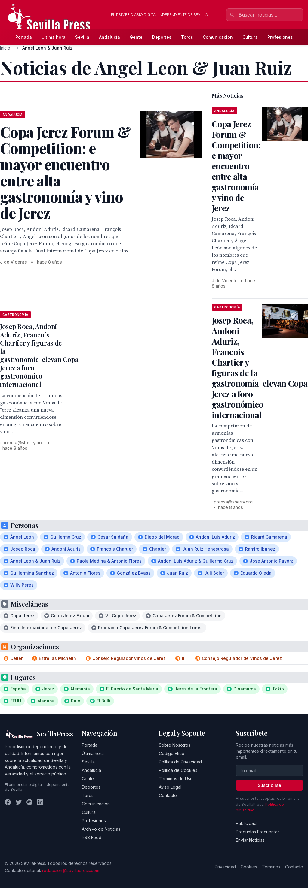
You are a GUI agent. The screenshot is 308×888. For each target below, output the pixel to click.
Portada (23, 37)
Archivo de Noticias (101, 829)
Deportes (161, 37)
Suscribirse (269, 785)
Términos (271, 866)
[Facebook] (8, 802)
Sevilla (82, 37)
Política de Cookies (178, 770)
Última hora (54, 37)
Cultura (250, 37)
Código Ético (171, 753)
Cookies (249, 866)
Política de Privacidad (180, 761)
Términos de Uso (176, 778)
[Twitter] (19, 802)
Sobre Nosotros (174, 745)
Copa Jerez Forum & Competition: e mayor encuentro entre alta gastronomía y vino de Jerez (236, 165)
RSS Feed (91, 837)
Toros (187, 37)
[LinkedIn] (40, 802)
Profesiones (280, 37)
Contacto (168, 795)
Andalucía (109, 37)
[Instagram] (29, 802)
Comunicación (218, 37)
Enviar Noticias (250, 840)
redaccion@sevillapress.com (70, 870)
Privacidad (225, 866)
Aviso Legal (170, 787)
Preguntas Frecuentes (258, 831)
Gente (136, 37)
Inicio (5, 47)
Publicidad (246, 823)
